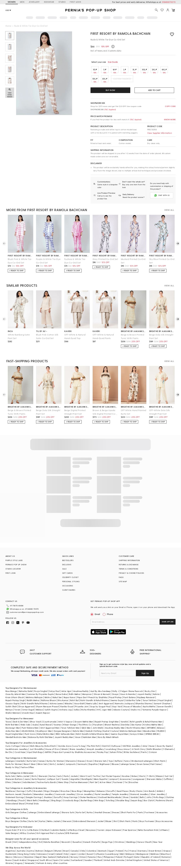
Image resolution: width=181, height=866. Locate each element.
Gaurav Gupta (12, 703)
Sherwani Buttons (13, 779)
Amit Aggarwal (106, 703)
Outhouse (115, 746)
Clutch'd (105, 746)
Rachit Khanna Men (136, 728)
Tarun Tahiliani (150, 700)
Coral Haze (20, 752)
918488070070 (169, 2)
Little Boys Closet (76, 830)
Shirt (115, 821)
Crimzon (153, 752)
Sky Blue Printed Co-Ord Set (161, 261)
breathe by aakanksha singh (133, 331)
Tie (125, 782)
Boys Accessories (164, 821)
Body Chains (136, 791)
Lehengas (9, 761)
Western (17, 782)
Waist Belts (32, 800)
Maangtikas (89, 791)
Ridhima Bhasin (48, 700)
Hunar (152, 746)
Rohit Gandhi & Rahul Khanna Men (92, 734)
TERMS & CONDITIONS (128, 569)
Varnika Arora (64, 746)
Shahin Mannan (12, 713)
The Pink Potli (93, 746)
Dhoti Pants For (128, 812)
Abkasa (160, 728)
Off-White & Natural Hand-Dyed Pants (103, 336)
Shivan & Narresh (102, 694)
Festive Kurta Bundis (47, 782)
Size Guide (113, 62)
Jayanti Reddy (144, 694)
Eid (40, 842)
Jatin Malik (97, 728)
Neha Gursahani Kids (148, 830)
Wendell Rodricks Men (16, 737)
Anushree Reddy (81, 691)
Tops (111, 761)
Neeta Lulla (91, 703)
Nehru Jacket (23, 776)
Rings (46, 791)
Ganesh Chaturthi (91, 842)
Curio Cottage (12, 746)
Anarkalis (20, 761)
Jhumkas (48, 797)
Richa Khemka (88, 709)
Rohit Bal (74, 700)
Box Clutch (149, 800)
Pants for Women (13, 764)
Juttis (148, 797)
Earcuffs (111, 791)
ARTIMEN (151, 728)
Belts (142, 797)
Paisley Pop (102, 752)
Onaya (115, 694)
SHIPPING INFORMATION (129, 560)
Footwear (118, 782)
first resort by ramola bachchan (20, 255)
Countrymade (49, 721)
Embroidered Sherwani (84, 821)
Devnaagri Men (12, 728)
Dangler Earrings (34, 797)
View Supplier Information (159, 133)
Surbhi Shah (11, 706)
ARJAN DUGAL (27, 731)
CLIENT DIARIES (68, 590)
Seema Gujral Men (119, 734)
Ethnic (8, 782)
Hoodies (126, 776)
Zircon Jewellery (85, 794)
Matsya (9, 709)
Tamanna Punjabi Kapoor (154, 709)
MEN (22, 2)
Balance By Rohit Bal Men (40, 737)
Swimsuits (82, 764)
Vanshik (124, 721)
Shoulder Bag (122, 800)
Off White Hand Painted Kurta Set (133, 412)
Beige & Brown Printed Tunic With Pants (132, 336)
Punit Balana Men (30, 728)
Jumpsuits (71, 764)
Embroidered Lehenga (49, 812)
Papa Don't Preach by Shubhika (92, 697)
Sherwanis (71, 761)
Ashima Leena (56, 703)
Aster (144, 746)
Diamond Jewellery (139, 794)
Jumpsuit (113, 779)
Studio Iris (135, 709)
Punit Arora (30, 734)
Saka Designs (11, 833)
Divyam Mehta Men (84, 721)
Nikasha (68, 703)
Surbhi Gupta (51, 709)
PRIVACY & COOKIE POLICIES (131, 573)
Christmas (119, 842)
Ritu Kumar (63, 700)
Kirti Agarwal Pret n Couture (50, 833)
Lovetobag (111, 749)
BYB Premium (72, 833)
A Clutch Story (138, 749)
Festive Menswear (79, 782)
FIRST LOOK (75, 2)
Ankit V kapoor (65, 721)
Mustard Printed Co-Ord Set (133, 261)
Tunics (127, 761)
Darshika (125, 724)
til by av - (41, 331)
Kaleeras (101, 791)
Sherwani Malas (154, 779)
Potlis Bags (158, 797)
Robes (134, 776)
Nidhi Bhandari (154, 749)
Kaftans (118, 761)
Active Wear (105, 782)
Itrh (98, 709)
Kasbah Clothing (93, 731)
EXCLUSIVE (66, 564)
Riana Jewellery (77, 749)
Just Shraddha (37, 749)
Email (95, 614)
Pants (66, 776)
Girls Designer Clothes (16, 812)
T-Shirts (150, 776)
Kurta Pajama (38, 779)
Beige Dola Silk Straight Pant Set (161, 336)
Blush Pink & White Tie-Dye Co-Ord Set (20, 261)
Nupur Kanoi (69, 697)
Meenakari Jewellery (44, 794)
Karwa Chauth (144, 842)
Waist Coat (85, 776)
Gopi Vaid (117, 706)
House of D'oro (52, 749)
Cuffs (29, 791)
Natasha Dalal (25, 691)
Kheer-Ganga (69, 724)
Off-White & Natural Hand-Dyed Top (75, 336)
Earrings (21, 791)
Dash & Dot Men (20, 721)
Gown (90, 761)
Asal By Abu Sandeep (100, 691)
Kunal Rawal (45, 724)
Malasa (39, 709)
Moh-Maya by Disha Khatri (43, 746)
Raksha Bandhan (51, 842)
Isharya (24, 746)
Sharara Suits (68, 812)
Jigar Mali (107, 709)
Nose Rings (77, 791)
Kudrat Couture (110, 731)
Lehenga (32, 812)
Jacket (100, 821)
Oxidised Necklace (107, 797)
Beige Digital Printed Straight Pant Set (74, 412)
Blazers (159, 776)
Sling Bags (56, 800)
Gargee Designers (62, 731)
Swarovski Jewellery (65, 794)
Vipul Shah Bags (35, 752)
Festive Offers (27, 767)
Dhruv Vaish (35, 721)
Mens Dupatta (100, 779)
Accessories (125, 779)
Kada (118, 797)
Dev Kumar (136, 724)
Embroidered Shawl (15, 803)
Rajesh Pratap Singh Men (107, 721)
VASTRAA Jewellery (131, 746)
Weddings (131, 842)
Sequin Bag (136, 800)
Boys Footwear (146, 821)
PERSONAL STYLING (71, 581)
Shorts (142, 776)
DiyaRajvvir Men (44, 731)
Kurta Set (80, 812)
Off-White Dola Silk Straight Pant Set (159, 412)
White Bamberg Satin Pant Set (19, 336)
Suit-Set (169, 776)
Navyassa (90, 830)
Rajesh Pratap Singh (15, 700)
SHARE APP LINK (168, 622)
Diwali (8, 842)
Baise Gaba (61, 694)
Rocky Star (150, 691)
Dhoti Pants (159, 761)
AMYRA (48, 752)
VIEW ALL (169, 210)
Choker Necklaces (87, 797)
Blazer (108, 821)
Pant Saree (155, 764)
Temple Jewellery (120, 794)
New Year (157, 842)
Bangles (55, 791)
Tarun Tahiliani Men (70, 728)
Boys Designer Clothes (16, 821)
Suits (59, 776)
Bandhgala (86, 779)
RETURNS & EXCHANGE (128, 564)
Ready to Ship (12, 767)
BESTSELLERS (68, 560)
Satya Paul (54, 691)
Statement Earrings (14, 797)
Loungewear (139, 779)
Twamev (57, 724)
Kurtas (52, 776)
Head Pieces (122, 791)
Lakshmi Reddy (58, 830)
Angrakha (75, 779)
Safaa (77, 709)
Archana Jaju (65, 709)
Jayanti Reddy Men (64, 737)
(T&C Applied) (110, 109)
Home (8, 25)
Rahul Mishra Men (45, 734)
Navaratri (66, 842)
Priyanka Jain (81, 706)
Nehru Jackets (54, 821)
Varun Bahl (79, 703)
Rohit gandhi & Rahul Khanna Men (146, 721)
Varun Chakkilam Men (85, 737)
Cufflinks (168, 779)
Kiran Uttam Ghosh (14, 697)
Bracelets (38, 791)
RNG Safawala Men (65, 734)
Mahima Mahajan (34, 697)
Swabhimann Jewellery (16, 749)
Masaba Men (149, 731)
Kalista (156, 694)
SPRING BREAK (152, 734)
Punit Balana (129, 697)
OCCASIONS (67, 586)
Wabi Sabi (25, 724)
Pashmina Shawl (164, 800)
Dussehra (77, 842)
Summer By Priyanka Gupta (40, 694)
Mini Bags (99, 800)
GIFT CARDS (67, 573)
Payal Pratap (115, 697)
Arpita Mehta (149, 706)
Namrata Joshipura (124, 703)
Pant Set (94, 782)
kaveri (68, 331)
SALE (64, 569)
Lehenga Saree (128, 764)
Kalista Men (78, 731)
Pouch (22, 800)
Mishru (48, 697)
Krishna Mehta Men (152, 724)
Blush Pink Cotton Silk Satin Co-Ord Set (47, 336)
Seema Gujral (117, 700)
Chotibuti (44, 830)
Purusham (98, 724)
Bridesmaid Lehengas (142, 761)
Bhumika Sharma (144, 703)
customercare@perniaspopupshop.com (22, 612)
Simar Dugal (28, 709)
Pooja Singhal (40, 691)
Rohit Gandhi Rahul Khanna (34, 703)
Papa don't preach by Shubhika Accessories (74, 752)
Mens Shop (63, 782)
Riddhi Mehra (33, 700)
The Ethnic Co (85, 724)
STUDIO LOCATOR (13, 569)
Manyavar (87, 694)
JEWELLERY (34, 2)
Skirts (52, 764)
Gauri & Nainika (127, 694)
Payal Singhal (164, 700)
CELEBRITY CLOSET (70, 577)
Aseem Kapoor (43, 713)
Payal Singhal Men (14, 734)
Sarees (41, 761)
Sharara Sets (100, 761)
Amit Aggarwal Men (49, 728)
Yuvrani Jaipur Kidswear (109, 830)
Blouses (115, 764)
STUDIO (62, 2)
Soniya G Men (137, 734)
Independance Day (28, 842)
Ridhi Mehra (74, 694)
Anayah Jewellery (95, 749)
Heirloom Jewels (13, 794)
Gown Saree (143, 764)
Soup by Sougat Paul (100, 706)
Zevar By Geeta (164, 746)
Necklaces (10, 791)
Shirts (34, 776)
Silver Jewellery (158, 794)
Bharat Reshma (112, 724)
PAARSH (160, 731)
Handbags (12, 800)
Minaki (65, 749)
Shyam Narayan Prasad (47, 706)
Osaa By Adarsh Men (15, 694)
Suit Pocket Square (111, 776)
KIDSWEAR (49, 2)
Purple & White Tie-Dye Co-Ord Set (48, 261)
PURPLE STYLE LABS (14, 560)
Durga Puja (107, 842)
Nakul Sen (57, 697)
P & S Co (22, 830)
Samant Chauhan (162, 703)
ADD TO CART (154, 90)
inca (10, 331)
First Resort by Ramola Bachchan (120, 33)
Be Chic (9, 752)
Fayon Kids (10, 830)
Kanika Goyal (66, 706)
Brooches (133, 782)
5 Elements (168, 749)
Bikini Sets (43, 764)
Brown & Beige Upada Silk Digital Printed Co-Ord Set (104, 412)
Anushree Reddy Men (115, 728)
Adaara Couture (121, 709)
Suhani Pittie (116, 752)
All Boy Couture (27, 833)
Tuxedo (65, 779)
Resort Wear (30, 764)
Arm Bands (149, 791)
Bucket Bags (87, 800)
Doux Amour (124, 749)
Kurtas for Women (55, 761)
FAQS (121, 577)
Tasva (8, 721)
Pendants (27, 794)
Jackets (60, 764)
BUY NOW (110, 90)
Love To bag (79, 746)
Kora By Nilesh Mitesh (108, 737)
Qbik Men (86, 728)
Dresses (81, 761)
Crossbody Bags (71, 800)
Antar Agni (66, 691)
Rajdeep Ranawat (146, 697)
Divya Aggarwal (26, 706)
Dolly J (115, 691)
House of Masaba (132, 706)
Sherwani (43, 776)
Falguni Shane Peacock (132, 691)
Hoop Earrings (70, 797)
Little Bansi (33, 830)
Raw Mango (11, 691)
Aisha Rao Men (12, 731)
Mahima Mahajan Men (130, 731)
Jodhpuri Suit (53, 779)
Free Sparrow (129, 830)
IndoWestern (29, 782)
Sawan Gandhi (164, 706)
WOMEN (12, 2)
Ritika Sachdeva (131, 752)
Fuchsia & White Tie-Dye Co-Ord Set (75, 261)
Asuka (35, 724)
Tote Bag (110, 800)
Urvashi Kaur (28, 713)
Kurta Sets (32, 761)
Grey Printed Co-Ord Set (105, 259)
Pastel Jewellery (102, 794)
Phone (109, 614)
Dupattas (93, 764)
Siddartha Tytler (133, 700)
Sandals (134, 797)
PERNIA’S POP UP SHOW (16, 564)
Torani (17, 709)
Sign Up (145, 673)
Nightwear (105, 764)
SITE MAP (123, 581)
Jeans (27, 779)
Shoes (126, 797)
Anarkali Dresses (102, 812)
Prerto (144, 752)
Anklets (160, 791)
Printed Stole (32, 803)
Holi (15, 842)
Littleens (164, 830)
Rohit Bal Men (12, 724)
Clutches (170, 797)
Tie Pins (96, 776)
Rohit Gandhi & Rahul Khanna (94, 700)
